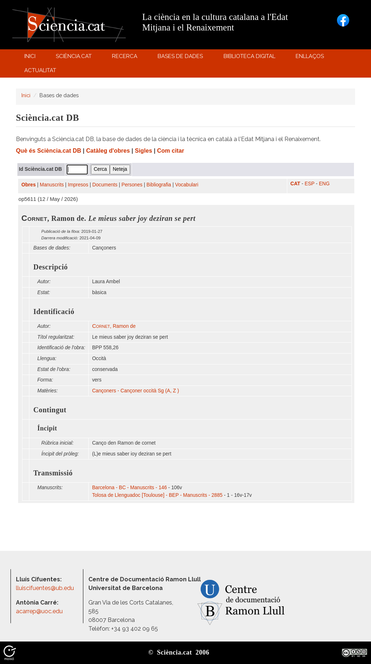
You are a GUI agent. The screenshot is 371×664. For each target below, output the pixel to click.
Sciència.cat (74, 57)
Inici (30, 56)
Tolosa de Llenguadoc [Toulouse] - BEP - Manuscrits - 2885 (157, 495)
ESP (309, 183)
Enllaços (310, 56)
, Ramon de (114, 326)
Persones (131, 184)
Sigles (143, 151)
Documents (104, 184)
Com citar (170, 151)
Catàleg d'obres (108, 151)
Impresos (78, 184)
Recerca (126, 57)
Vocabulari (186, 184)
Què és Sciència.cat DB (48, 151)
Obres (28, 184)
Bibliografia (158, 184)
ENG (324, 183)
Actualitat (41, 72)
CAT (295, 183)
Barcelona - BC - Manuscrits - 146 (129, 487)
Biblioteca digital (250, 57)
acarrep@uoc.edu (39, 611)
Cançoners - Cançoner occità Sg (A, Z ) (135, 390)
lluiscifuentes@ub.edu (45, 588)
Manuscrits (52, 184)
